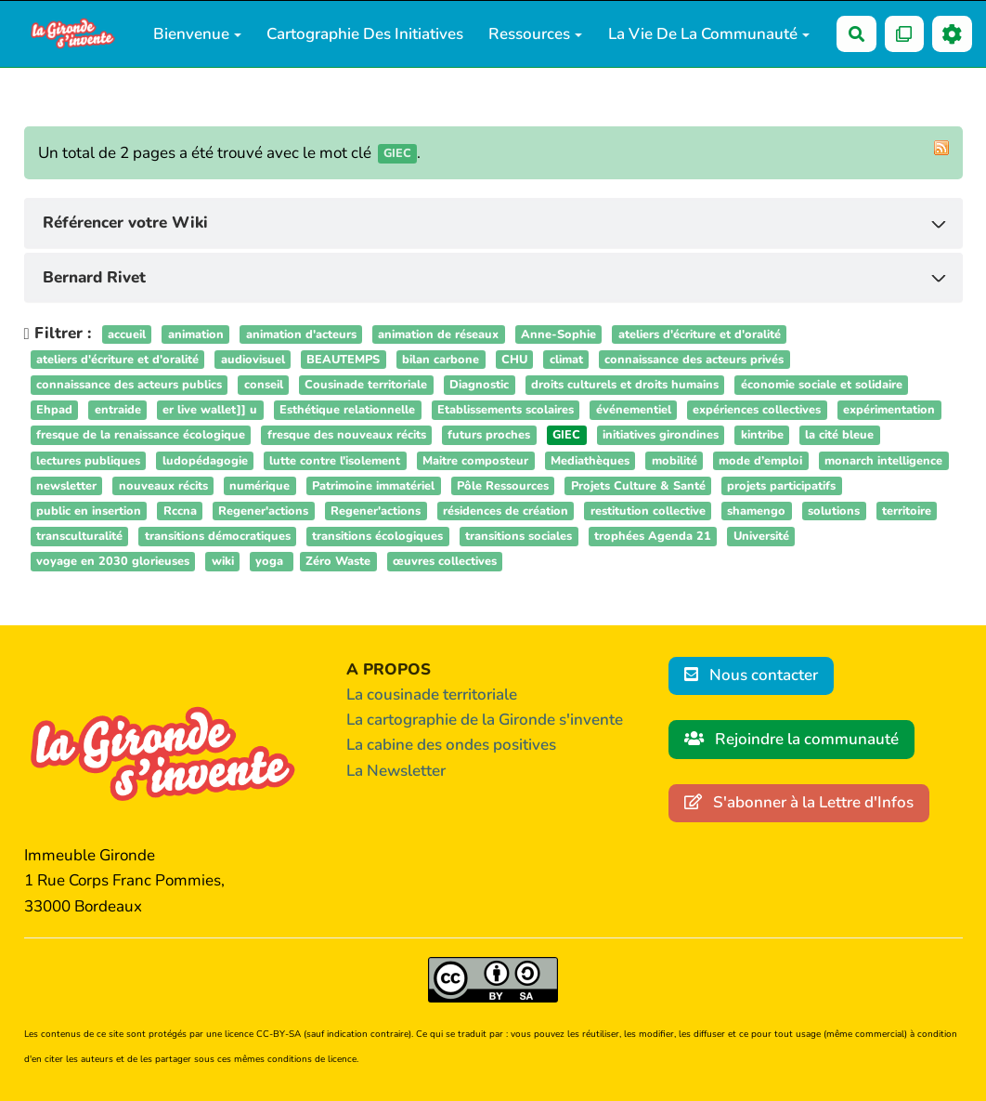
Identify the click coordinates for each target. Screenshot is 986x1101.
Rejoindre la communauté (792, 739)
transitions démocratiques (218, 536)
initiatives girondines (661, 435)
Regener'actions (263, 511)
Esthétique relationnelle (347, 409)
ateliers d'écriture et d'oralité (699, 334)
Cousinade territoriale (366, 384)
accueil (127, 334)
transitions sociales (518, 536)
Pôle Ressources (503, 486)
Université (761, 536)
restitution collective (648, 511)
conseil (263, 384)
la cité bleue (839, 435)
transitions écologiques (377, 536)
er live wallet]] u (209, 409)
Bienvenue (197, 34)
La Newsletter (396, 770)
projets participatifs (781, 486)
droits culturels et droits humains (625, 384)
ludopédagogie (205, 460)
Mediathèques (590, 460)
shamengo (756, 511)
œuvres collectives (445, 562)
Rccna (180, 511)
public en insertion (88, 511)
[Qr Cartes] (905, 34)
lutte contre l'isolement (334, 460)
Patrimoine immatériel (373, 486)
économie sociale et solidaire (821, 384)
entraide (118, 409)
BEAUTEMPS (343, 359)
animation (196, 334)
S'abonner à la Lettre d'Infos (799, 802)
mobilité (674, 460)
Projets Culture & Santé (638, 486)
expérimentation (889, 409)
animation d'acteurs (301, 334)
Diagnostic (479, 384)
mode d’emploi (760, 460)
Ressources (535, 34)
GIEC (566, 435)
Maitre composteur (475, 460)
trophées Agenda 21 (652, 536)
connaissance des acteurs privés (694, 359)
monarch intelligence (883, 460)
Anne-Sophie (558, 334)
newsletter (66, 486)
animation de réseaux (438, 334)
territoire (906, 511)
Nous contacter (751, 675)
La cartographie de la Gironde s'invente (484, 719)
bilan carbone (440, 359)
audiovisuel (253, 359)
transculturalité (79, 536)
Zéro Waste (337, 562)
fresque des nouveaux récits (346, 435)
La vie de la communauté (709, 34)
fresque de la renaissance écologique (140, 435)
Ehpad (54, 409)
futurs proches (489, 435)
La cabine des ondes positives (451, 744)
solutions (834, 511)
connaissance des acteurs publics (129, 384)
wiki (223, 562)
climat (566, 359)
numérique (259, 486)
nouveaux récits (163, 486)
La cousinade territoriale (431, 694)
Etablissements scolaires (505, 409)
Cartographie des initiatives (364, 34)
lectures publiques (88, 460)
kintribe (762, 435)
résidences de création (505, 511)
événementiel (633, 409)
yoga (271, 562)
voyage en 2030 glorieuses (112, 562)
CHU (514, 359)
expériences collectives (757, 409)
